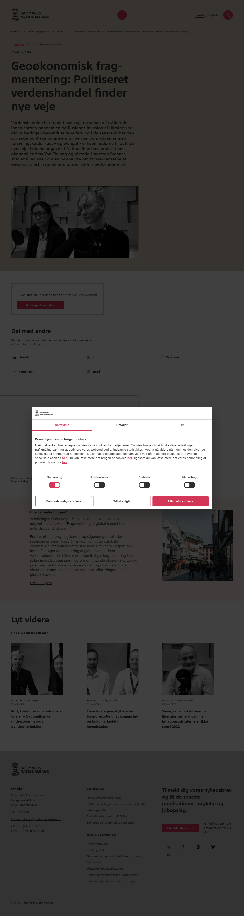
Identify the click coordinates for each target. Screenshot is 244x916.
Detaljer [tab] (122, 425)
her (64, 458)
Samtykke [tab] (62, 425)
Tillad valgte (121, 501)
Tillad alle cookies (180, 501)
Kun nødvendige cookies (63, 501)
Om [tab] (181, 425)
